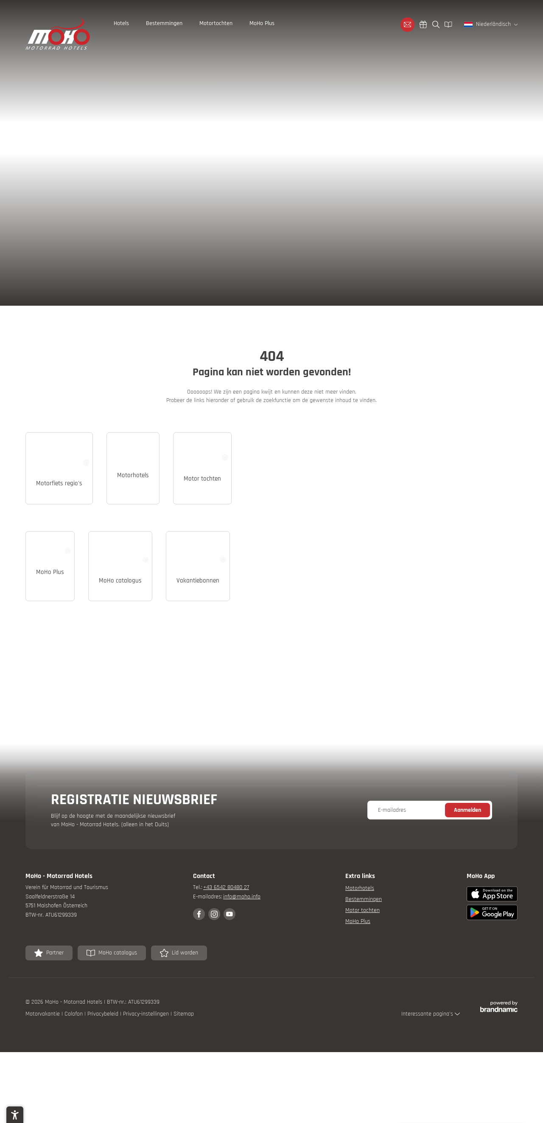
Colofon (74, 1114)
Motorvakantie (43, 1114)
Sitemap (184, 1114)
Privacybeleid (103, 1114)
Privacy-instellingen (147, 1114)
